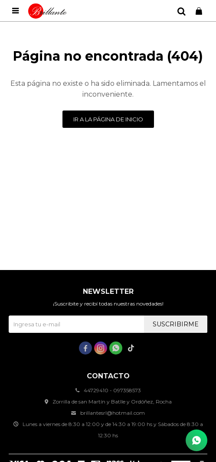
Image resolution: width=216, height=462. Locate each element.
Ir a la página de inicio (108, 119)
